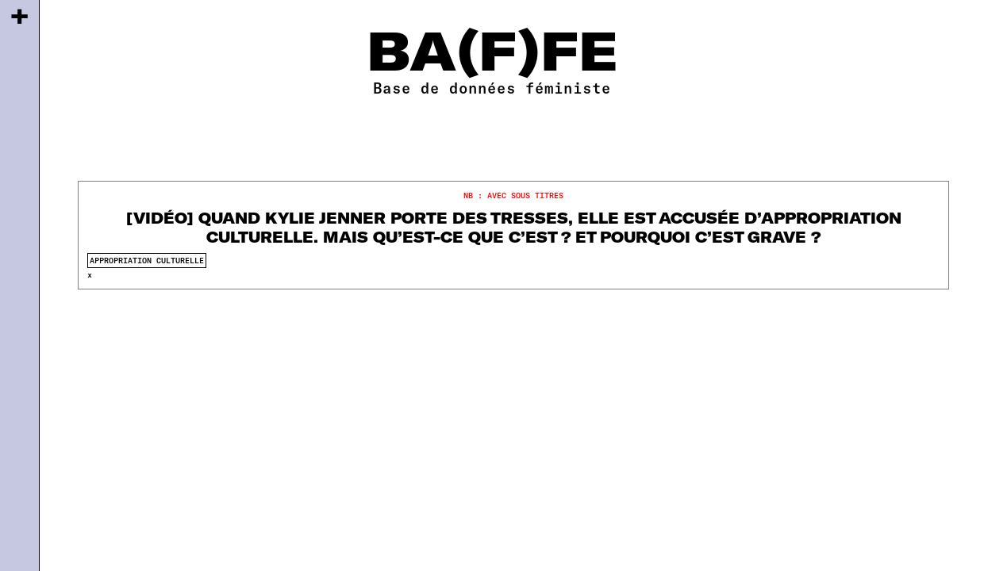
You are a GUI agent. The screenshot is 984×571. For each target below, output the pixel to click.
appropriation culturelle (147, 260)
